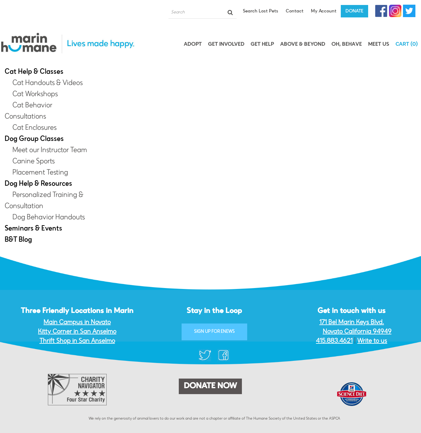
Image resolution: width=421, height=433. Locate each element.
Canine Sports (33, 161)
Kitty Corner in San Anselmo (77, 332)
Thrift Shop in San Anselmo (77, 341)
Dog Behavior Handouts (48, 217)
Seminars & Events (33, 229)
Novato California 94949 (357, 332)
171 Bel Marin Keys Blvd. (351, 322)
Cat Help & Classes (34, 72)
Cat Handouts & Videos (47, 83)
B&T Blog (18, 240)
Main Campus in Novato (77, 322)
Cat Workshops (35, 94)
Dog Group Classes (34, 139)
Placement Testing (40, 173)
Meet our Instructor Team (49, 150)
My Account (323, 11)
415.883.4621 (334, 341)
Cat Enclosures (34, 128)
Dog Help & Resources (38, 184)
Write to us (372, 341)
